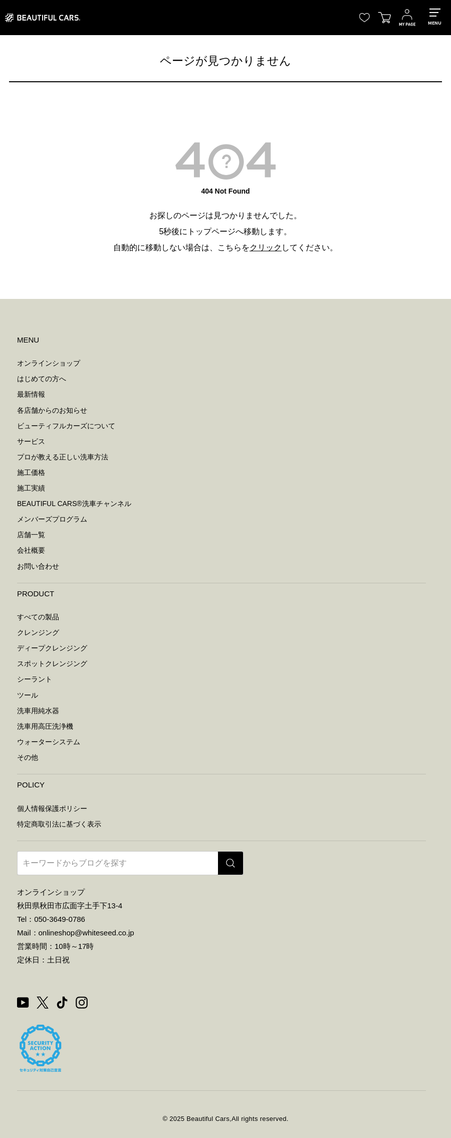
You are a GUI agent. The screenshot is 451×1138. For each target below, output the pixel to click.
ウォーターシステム (48, 742)
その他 (27, 757)
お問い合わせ (38, 566)
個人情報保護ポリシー (52, 808)
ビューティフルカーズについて (66, 426)
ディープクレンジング (52, 648)
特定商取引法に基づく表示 (59, 824)
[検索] (230, 863)
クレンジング (38, 632)
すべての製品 (38, 617)
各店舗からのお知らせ (52, 410)
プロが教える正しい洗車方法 (62, 457)
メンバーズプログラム (52, 519)
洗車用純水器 (38, 711)
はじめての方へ (41, 379)
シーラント (34, 679)
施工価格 (31, 472)
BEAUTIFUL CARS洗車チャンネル (74, 504)
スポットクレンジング (52, 664)
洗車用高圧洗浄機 (45, 726)
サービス (31, 441)
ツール (27, 695)
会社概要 (31, 550)
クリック (266, 247)
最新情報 (31, 394)
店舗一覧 (31, 535)
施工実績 (31, 488)
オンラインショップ (48, 363)
